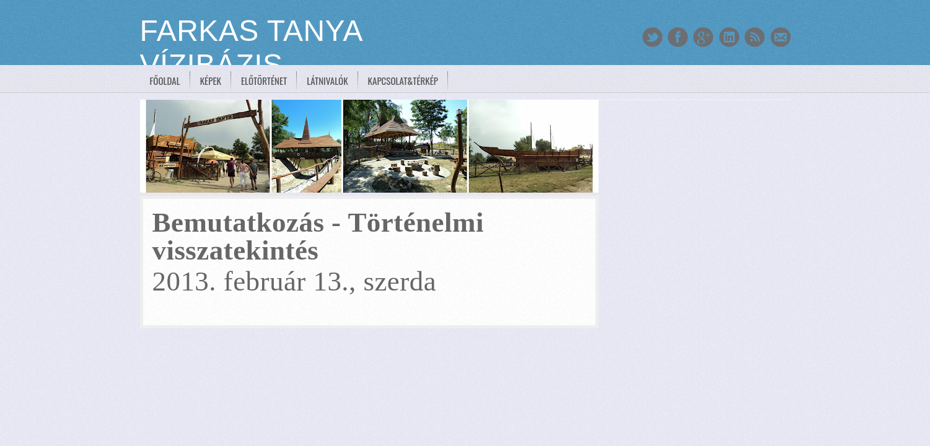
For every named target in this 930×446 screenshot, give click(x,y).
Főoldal (165, 80)
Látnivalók (327, 80)
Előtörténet (264, 80)
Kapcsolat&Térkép (403, 80)
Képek (210, 80)
